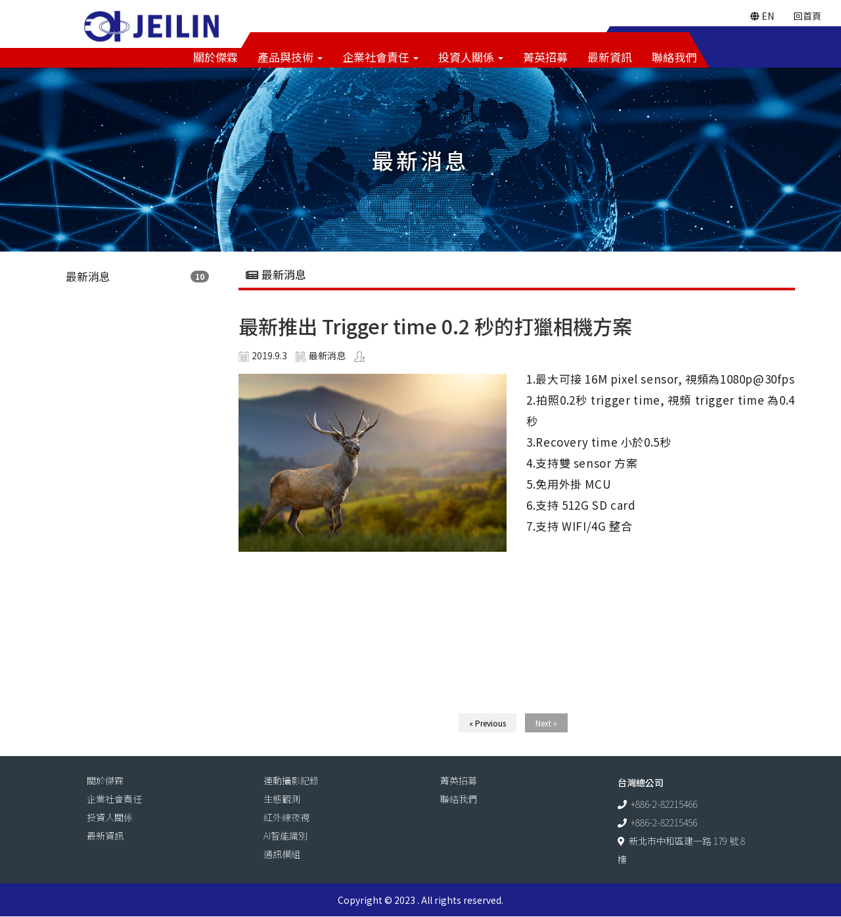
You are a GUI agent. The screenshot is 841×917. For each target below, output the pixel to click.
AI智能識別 (285, 836)
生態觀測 (281, 799)
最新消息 (88, 277)
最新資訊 (609, 57)
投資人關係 (470, 57)
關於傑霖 (215, 57)
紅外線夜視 (286, 817)
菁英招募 (545, 57)
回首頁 (807, 16)
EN (762, 16)
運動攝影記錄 (291, 781)
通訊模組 (281, 854)
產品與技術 (290, 57)
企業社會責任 (380, 57)
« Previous (487, 723)
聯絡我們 (674, 57)
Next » (546, 723)
